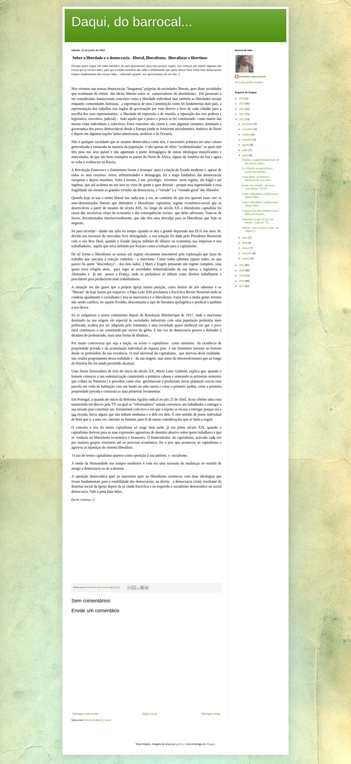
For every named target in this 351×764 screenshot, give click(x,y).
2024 (242, 109)
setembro (247, 139)
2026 (242, 98)
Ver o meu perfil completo (249, 82)
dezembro (247, 124)
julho (245, 150)
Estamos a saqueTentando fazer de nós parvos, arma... (260, 161)
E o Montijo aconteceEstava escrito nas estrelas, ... (257, 170)
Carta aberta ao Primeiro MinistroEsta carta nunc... (257, 178)
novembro (248, 129)
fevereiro (247, 253)
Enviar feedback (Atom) (98, 720)
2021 (242, 265)
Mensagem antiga (210, 713)
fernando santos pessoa (252, 76)
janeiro (246, 258)
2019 (242, 275)
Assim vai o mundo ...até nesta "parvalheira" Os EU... (258, 187)
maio (245, 237)
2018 (242, 280)
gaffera (180, 744)
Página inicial (150, 713)
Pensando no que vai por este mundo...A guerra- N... (258, 221)
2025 (242, 103)
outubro (246, 134)
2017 (242, 286)
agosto (246, 144)
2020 (242, 270)
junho (245, 155)
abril (245, 242)
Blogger (210, 744)
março (246, 248)
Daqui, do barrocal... (131, 21)
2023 (242, 114)
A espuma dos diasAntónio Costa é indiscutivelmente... (260, 212)
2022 (242, 119)
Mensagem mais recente (85, 713)
